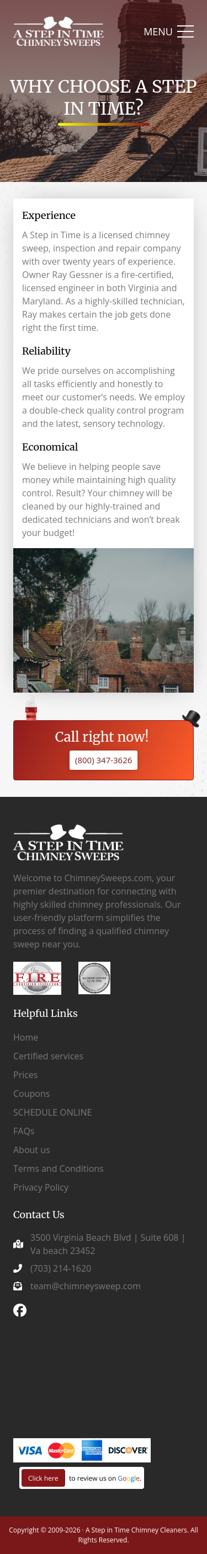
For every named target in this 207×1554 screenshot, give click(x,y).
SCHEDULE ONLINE (52, 1112)
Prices (25, 1075)
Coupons (31, 1093)
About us (31, 1150)
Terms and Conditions (58, 1168)
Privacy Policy (40, 1187)
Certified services (48, 1056)
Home (25, 1037)
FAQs (23, 1131)
